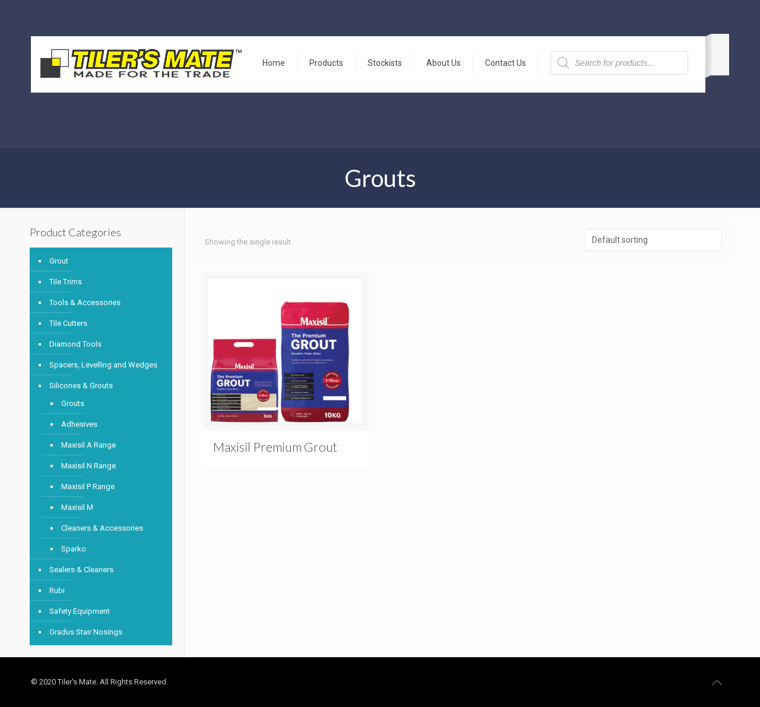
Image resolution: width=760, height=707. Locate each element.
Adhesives (79, 424)
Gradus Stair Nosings (85, 631)
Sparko (73, 548)
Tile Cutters (68, 323)
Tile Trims (65, 281)
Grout (58, 260)
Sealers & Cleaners (81, 569)
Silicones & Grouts (81, 385)
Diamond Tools (75, 344)
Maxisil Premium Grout (275, 446)
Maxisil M (77, 507)
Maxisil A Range (88, 444)
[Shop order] (653, 240)
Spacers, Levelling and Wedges (103, 364)
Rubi (57, 590)
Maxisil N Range (88, 465)
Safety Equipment (79, 611)
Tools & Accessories (85, 302)
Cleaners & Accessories (102, 528)
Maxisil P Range (88, 486)
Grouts (72, 403)
